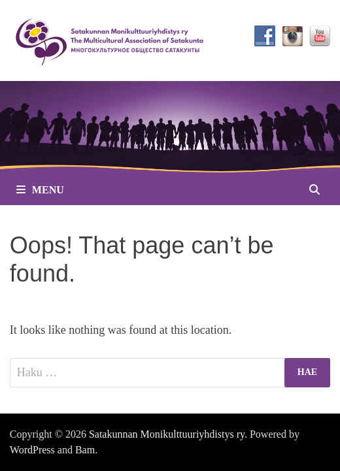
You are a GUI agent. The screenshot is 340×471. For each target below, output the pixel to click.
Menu (40, 189)
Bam (85, 449)
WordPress (32, 449)
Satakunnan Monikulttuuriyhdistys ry (167, 434)
